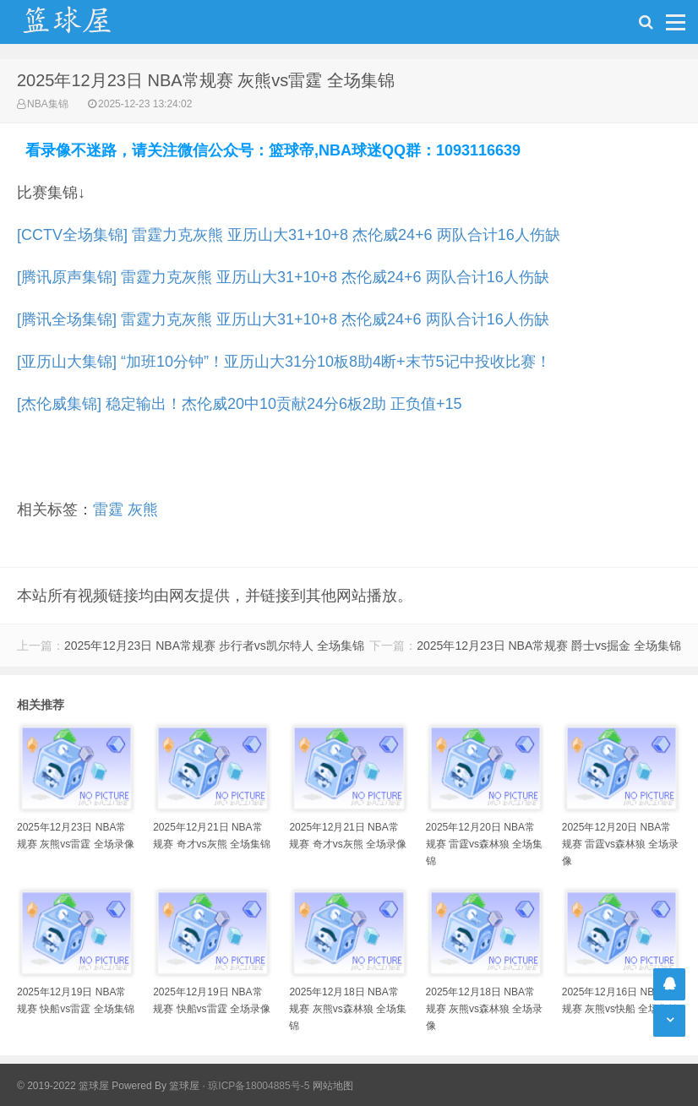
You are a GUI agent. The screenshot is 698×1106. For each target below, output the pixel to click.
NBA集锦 (47, 104)
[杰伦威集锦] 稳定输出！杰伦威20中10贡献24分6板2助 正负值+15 (239, 403)
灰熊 (143, 509)
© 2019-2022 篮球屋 (63, 1086)
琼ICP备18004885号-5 (258, 1086)
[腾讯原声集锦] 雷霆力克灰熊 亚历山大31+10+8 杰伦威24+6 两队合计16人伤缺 (283, 277)
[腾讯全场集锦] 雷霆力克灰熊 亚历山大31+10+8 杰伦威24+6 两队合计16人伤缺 (283, 319)
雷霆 (108, 509)
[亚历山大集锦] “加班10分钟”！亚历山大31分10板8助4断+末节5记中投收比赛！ (284, 361)
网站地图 (333, 1086)
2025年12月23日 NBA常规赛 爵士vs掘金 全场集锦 (549, 645)
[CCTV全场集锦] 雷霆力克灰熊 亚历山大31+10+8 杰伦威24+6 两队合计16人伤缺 (288, 234)
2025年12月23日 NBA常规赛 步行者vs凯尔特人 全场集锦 (214, 645)
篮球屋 (184, 1086)
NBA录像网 (84, 22)
